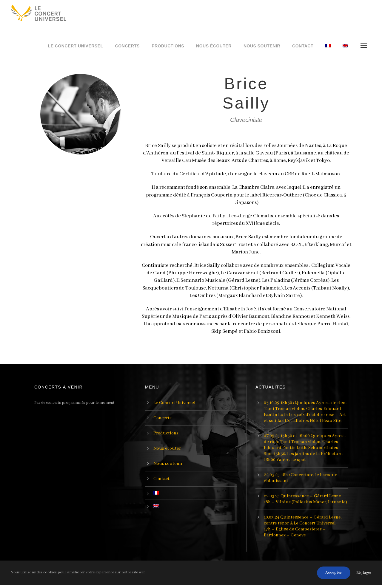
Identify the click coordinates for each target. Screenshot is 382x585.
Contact (302, 46)
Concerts (127, 46)
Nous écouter (214, 46)
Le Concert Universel (75, 46)
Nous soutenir (262, 46)
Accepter (333, 572)
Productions (168, 46)
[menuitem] (328, 48)
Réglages (364, 572)
